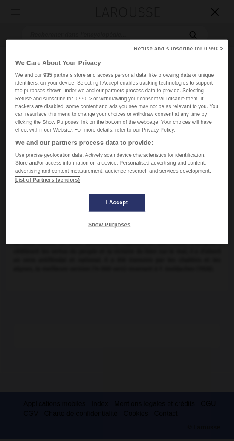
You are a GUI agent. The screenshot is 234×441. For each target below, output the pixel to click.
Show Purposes (109, 225)
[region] (117, 141)
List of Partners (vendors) (47, 180)
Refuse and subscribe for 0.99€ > (178, 48)
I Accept (117, 203)
